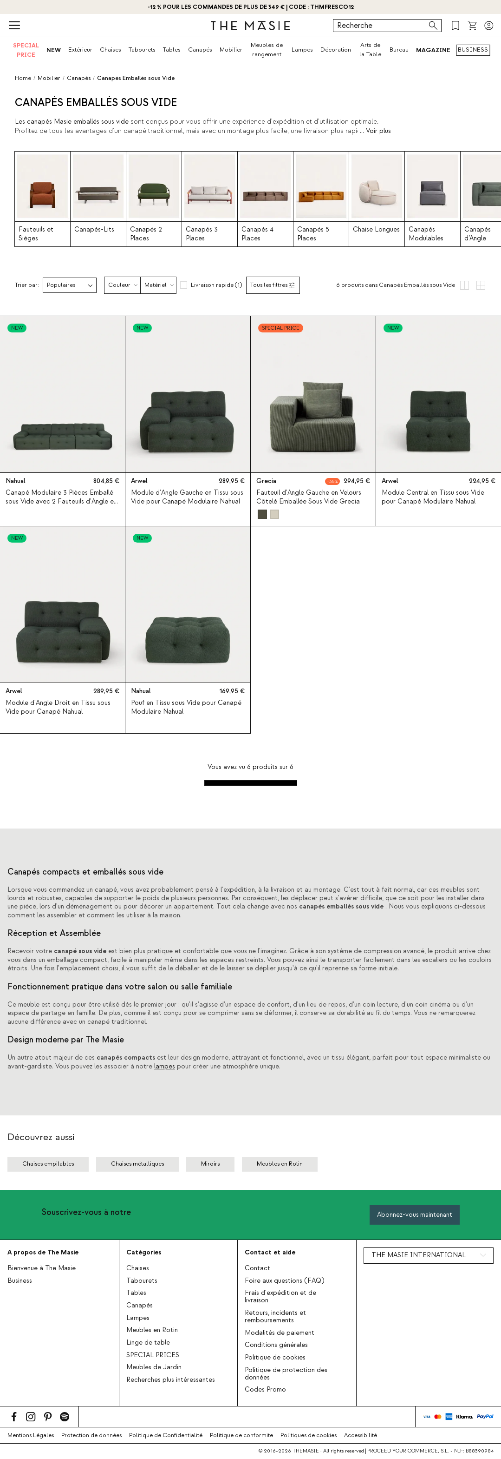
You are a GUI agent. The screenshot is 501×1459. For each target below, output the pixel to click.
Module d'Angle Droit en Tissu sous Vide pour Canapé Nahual (58, 707)
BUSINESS (473, 49)
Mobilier (231, 49)
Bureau (399, 49)
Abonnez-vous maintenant (414, 1215)
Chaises (110, 49)
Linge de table (148, 1343)
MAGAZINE (433, 50)
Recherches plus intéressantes (170, 1380)
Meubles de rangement (267, 49)
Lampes (302, 49)
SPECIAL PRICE (26, 50)
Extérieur (80, 49)
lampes (164, 1066)
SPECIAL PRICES (152, 1355)
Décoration (335, 49)
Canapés (200, 49)
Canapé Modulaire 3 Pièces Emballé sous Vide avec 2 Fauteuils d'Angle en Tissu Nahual (61, 502)
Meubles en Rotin (152, 1330)
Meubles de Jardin (154, 1367)
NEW (53, 50)
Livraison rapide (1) (216, 285)
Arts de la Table (370, 49)
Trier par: (27, 285)
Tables (172, 49)
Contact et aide (270, 1252)
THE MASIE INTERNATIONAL (418, 1255)
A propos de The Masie (42, 1252)
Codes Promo (265, 1390)
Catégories (143, 1252)
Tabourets (142, 49)
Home (23, 78)
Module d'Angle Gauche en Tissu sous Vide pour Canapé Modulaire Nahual (187, 497)
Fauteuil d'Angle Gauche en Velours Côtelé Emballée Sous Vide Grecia (308, 497)
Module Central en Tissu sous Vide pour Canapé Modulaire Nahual (433, 497)
